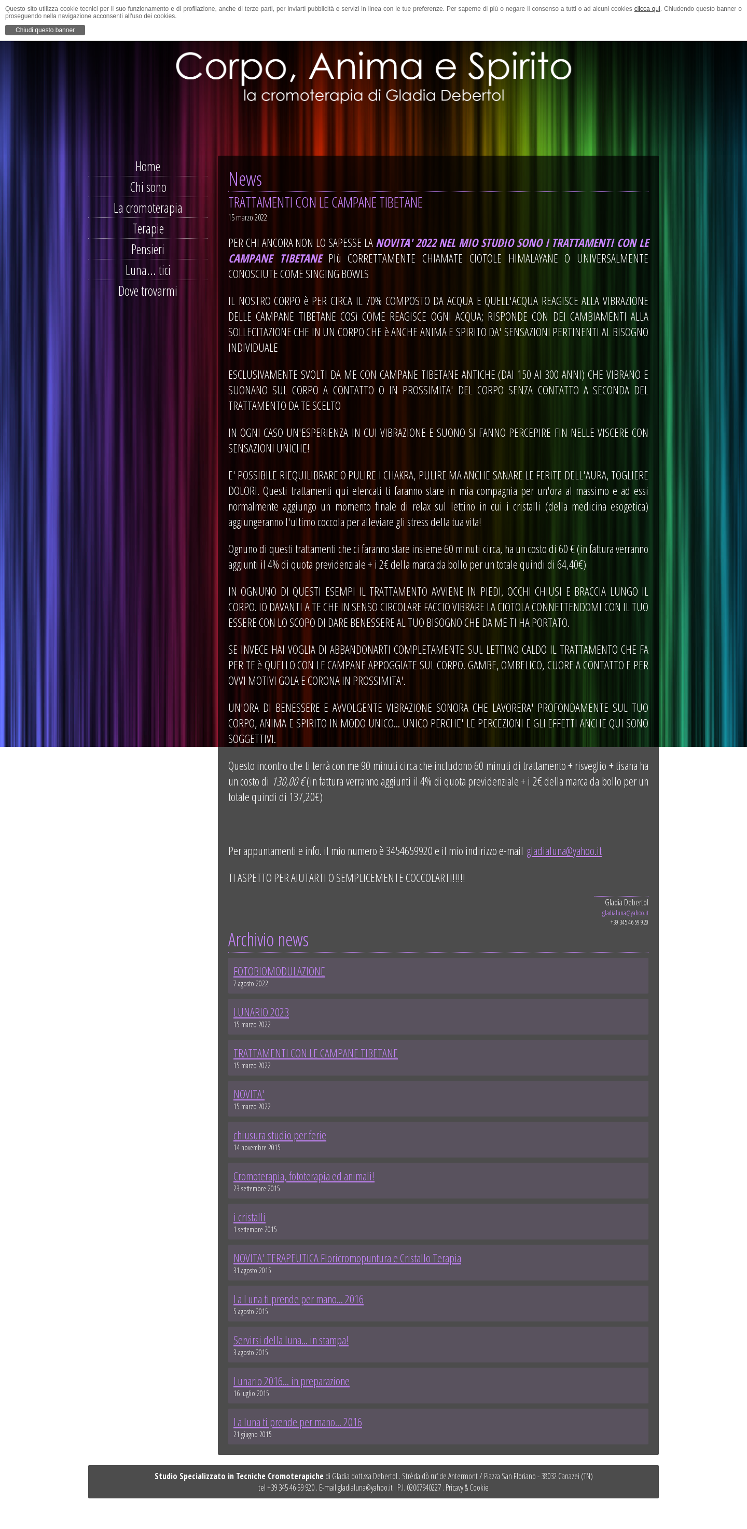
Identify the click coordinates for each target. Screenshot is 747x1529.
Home (147, 166)
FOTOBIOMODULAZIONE (279, 971)
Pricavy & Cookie (467, 1487)
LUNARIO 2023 (261, 1012)
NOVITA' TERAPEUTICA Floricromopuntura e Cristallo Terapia (347, 1257)
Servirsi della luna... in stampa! (291, 1339)
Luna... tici (148, 270)
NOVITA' (249, 1093)
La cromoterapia (148, 207)
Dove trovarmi (147, 290)
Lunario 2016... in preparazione (291, 1380)
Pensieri (147, 249)
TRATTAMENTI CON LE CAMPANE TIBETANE (315, 1052)
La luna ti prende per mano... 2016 (297, 1421)
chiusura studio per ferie (279, 1134)
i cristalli (249, 1216)
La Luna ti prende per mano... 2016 (298, 1298)
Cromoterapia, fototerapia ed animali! (304, 1175)
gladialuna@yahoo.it (564, 850)
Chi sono (148, 187)
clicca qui (647, 8)
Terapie (148, 228)
